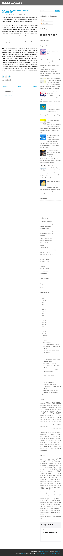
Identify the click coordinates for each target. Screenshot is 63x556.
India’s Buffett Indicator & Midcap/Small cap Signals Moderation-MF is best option (54, 167)
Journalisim (43, 247)
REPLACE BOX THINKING (54, 504)
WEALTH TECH (57, 446)
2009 (43, 333)
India (41, 245)
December (46, 335)
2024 (43, 300)
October (45, 340)
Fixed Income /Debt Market (51, 481)
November (46, 338)
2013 (43, 324)
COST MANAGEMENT (45, 231)
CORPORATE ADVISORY (55, 411)
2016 (43, 318)
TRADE (42, 266)
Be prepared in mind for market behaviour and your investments (53, 152)
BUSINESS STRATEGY (45, 224)
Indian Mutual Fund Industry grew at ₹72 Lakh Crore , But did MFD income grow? (53, 183)
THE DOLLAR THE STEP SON (49, 363)
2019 (43, 311)
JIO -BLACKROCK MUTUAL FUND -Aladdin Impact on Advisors (53, 52)
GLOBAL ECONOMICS (45, 423)
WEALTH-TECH (43, 448)
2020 (43, 309)
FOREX (42, 235)
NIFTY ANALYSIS (44, 257)
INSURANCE (43, 242)
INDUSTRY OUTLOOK (45, 428)
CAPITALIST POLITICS (56, 409)
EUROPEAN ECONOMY (45, 233)
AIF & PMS (42, 403)
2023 (43, 302)
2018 (43, 313)
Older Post (34, 86)
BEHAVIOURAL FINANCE (51, 405)
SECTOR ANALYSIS (44, 259)
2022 (43, 304)
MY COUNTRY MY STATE (46, 254)
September (46, 342)
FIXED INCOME (50, 419)
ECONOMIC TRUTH (45, 415)
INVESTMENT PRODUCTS (54, 430)
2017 (43, 315)
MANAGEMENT (50, 432)
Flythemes (23, 553)
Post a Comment (8, 95)
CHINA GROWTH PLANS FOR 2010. (51, 344)
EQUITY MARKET (56, 415)
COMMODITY (43, 228)
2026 (43, 296)
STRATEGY (59, 442)
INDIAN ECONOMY (56, 427)
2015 (43, 320)
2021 (43, 307)
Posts (43, 20)
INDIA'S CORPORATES (45, 240)
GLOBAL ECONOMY (45, 238)
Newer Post (4, 86)
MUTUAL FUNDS (44, 252)
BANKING (42, 405)
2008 (43, 394)
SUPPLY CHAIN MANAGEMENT (47, 444)
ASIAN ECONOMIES (45, 221)
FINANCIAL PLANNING (47, 479)
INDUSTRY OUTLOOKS (56, 428)
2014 (43, 322)
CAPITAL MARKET (44, 226)
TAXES (42, 264)
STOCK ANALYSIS (44, 261)
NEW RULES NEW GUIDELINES (48, 502)
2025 (43, 298)
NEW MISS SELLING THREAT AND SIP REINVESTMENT (15, 11)
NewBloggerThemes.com (42, 553)
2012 (43, 326)
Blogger (58, 551)
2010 (43, 331)
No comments (27, 14)
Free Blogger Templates (54, 553)
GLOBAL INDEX (44, 425)
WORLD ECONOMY (44, 271)
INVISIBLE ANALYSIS (12, 2)
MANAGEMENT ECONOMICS (47, 250)
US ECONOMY (43, 268)
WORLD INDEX (43, 273)
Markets (49, 434)
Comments (44, 23)
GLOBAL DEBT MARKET (55, 421)
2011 (43, 329)
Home (19, 86)
